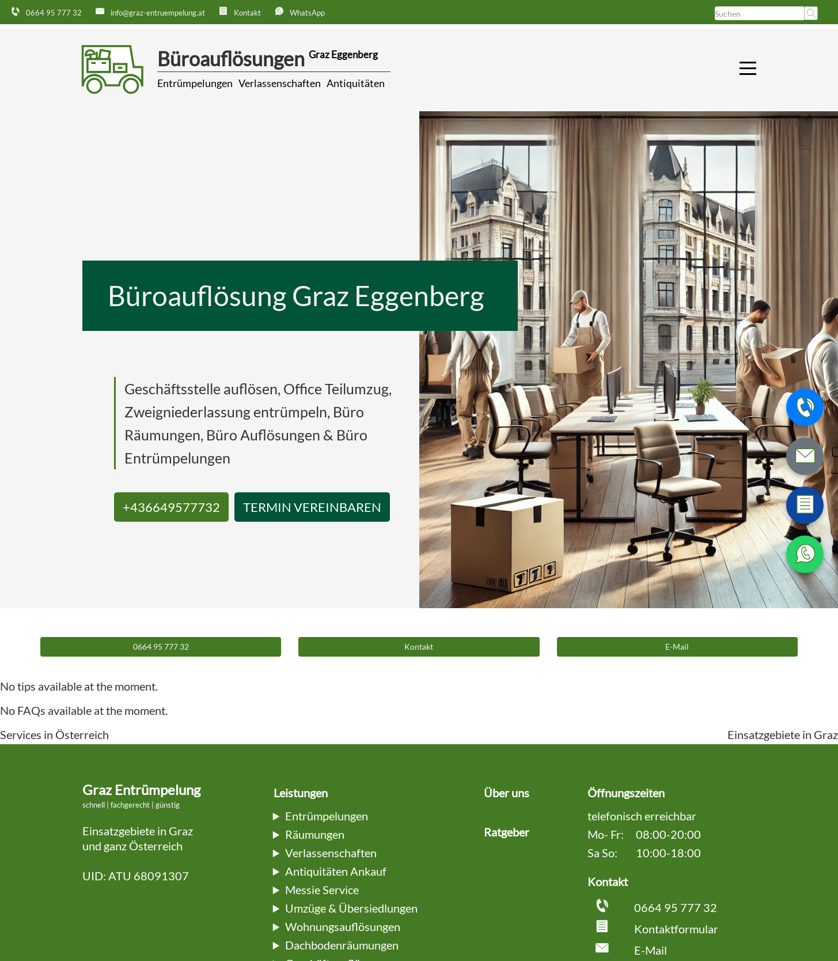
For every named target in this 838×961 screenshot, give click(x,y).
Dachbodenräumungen (342, 945)
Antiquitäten (356, 83)
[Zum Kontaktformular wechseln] (805, 505)
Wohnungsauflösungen (342, 926)
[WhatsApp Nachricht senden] (805, 554)
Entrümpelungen (195, 83)
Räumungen (314, 834)
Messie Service (322, 889)
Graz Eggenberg (343, 54)
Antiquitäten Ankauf (335, 871)
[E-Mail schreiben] (805, 456)
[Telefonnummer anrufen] (805, 407)
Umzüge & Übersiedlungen (351, 908)
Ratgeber (506, 832)
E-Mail (650, 950)
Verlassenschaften (279, 83)
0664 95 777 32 (675, 907)
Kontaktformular (676, 929)
